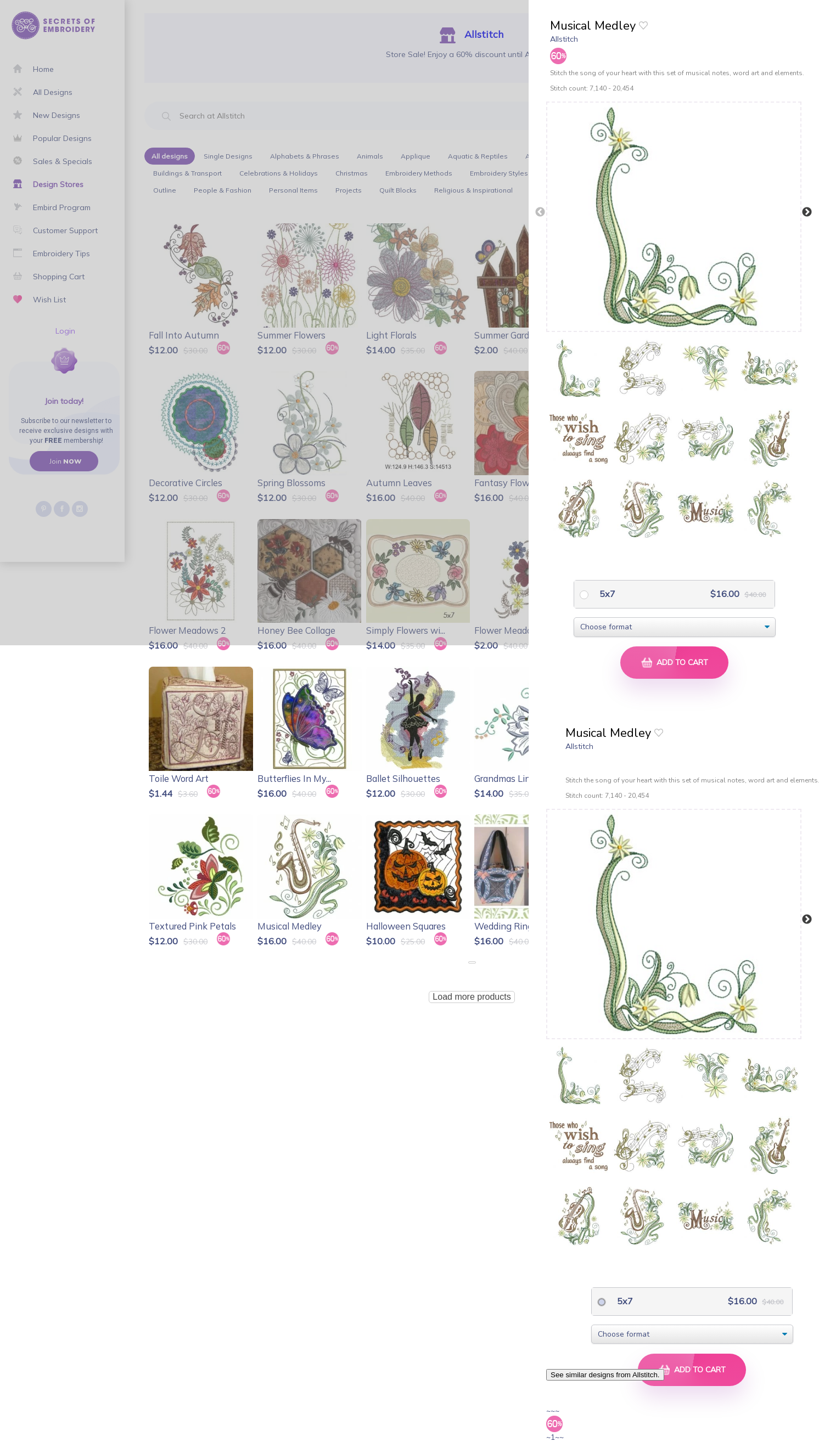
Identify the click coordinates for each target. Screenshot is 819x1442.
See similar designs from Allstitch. (605, 1375)
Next (806, 212)
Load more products (472, 996)
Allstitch (564, 39)
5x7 (606, 594)
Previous (540, 212)
